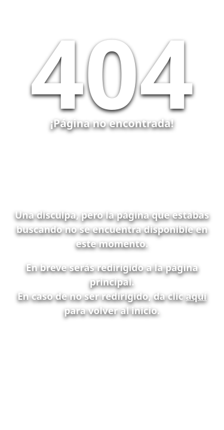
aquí (196, 296)
